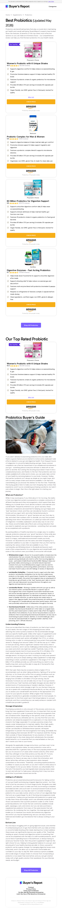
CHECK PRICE (30, 102)
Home (8, 15)
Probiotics (28, 15)
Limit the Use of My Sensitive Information (31, 894)
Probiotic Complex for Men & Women (26, 136)
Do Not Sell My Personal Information (31, 892)
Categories (52, 6)
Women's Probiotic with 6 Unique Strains (27, 63)
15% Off (31, 97)
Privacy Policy (31, 889)
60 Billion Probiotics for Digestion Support (28, 201)
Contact (31, 887)
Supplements (17, 15)
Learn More (51, 1)
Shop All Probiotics (31, 325)
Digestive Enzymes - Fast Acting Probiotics (28, 270)
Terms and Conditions (31, 890)
